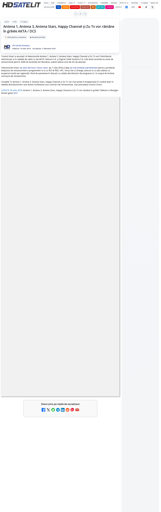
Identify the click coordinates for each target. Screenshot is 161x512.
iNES (93, 7)
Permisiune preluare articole (140, 403)
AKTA (7, 22)
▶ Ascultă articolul (37, 37)
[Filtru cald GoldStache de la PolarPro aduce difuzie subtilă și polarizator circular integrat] (140, 93)
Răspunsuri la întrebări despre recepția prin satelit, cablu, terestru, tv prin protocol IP (32, 319)
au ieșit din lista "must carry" (34, 67)
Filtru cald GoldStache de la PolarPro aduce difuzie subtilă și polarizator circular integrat (139, 77)
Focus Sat (85, 7)
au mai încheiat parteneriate (84, 67)
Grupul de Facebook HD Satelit (140, 311)
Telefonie (134, 3)
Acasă (46, 3)
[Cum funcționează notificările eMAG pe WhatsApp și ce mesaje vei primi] (140, 126)
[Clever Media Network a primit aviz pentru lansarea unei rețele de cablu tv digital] (109, 242)
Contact (118, 7)
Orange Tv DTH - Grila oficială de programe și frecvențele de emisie (91, 342)
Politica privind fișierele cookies (140, 411)
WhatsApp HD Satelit (140, 319)
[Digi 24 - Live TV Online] (49, 347)
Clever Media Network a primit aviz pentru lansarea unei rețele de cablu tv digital (85, 240)
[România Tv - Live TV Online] (109, 323)
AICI (16, 93)
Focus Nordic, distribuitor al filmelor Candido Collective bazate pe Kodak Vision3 (140, 43)
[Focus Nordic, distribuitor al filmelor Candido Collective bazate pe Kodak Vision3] (140, 58)
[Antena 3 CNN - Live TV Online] (109, 301)
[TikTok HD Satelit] (146, 7)
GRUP (133, 7)
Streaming (104, 3)
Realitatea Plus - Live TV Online (24, 296)
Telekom (109, 7)
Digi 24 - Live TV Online (24, 340)
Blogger (99, 424)
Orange (65, 7)
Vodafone (75, 7)
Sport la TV (124, 3)
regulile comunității (39, 168)
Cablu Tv (72, 3)
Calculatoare (49, 7)
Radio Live (154, 3)
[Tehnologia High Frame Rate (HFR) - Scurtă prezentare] (109, 277)
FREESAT (136, 376)
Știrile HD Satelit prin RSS (140, 352)
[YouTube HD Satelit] (140, 7)
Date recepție (93, 3)
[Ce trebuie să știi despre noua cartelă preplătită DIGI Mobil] (49, 277)
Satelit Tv (81, 3)
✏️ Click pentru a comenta (15, 37)
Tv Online (144, 3)
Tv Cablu (24, 22)
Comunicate (61, 3)
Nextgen (100, 7)
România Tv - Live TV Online (83, 318)
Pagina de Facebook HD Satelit (140, 302)
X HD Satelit (140, 338)
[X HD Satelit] (152, 7)
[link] (30, 248)
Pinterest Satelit (140, 345)
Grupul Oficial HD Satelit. (52, 171)
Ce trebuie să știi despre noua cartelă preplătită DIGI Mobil (25, 273)
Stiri (15, 22)
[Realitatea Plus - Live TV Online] (49, 301)
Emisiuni (114, 3)
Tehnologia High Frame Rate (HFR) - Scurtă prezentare (84, 273)
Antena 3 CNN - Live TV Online (84, 296)
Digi (127, 376)
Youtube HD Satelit (140, 325)
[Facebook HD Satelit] (127, 7)
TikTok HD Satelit (140, 332)
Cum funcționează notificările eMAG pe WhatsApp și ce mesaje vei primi (139, 111)
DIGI (58, 7)
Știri (52, 3)
